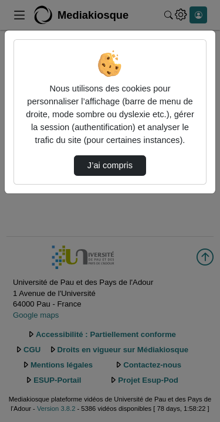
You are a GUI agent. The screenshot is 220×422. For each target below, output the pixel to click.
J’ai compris (110, 165)
